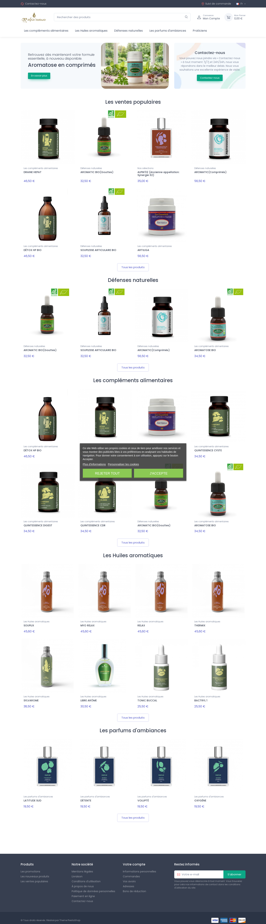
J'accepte (158, 473)
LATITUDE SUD (32, 796)
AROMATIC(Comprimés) (210, 172)
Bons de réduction (134, 886)
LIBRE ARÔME (88, 697)
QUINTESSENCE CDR (92, 523)
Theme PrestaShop (69, 915)
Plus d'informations (94, 464)
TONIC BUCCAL (147, 697)
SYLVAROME (31, 697)
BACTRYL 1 (200, 697)
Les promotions (30, 867)
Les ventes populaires (34, 876)
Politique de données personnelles (93, 886)
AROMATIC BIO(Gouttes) (96, 172)
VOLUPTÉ (143, 796)
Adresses (128, 881)
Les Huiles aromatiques (91, 31)
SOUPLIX (29, 622)
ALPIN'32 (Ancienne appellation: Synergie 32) (158, 173)
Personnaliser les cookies (123, 464)
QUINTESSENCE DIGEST (38, 523)
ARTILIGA (143, 249)
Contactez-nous (35, 3)
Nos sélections (145, 168)
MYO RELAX (87, 622)
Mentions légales (82, 867)
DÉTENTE (85, 796)
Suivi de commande (216, 3)
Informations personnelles (139, 867)
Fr (240, 3)
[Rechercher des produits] (122, 17)
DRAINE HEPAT (32, 172)
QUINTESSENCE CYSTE (208, 448)
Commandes (131, 872)
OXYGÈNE (200, 796)
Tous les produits (133, 266)
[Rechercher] (186, 17)
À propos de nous (83, 881)
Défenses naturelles (128, 31)
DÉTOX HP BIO (32, 249)
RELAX (141, 622)
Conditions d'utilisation (86, 876)
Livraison (77, 872)
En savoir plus (39, 75)
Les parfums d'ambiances (167, 31)
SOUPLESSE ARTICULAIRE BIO (98, 249)
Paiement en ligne (83, 891)
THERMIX (199, 622)
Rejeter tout (107, 473)
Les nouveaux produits (35, 872)
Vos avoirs (129, 876)
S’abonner (234, 869)
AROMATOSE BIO (205, 349)
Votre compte (134, 859)
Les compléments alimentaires (46, 31)
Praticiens (200, 31)
